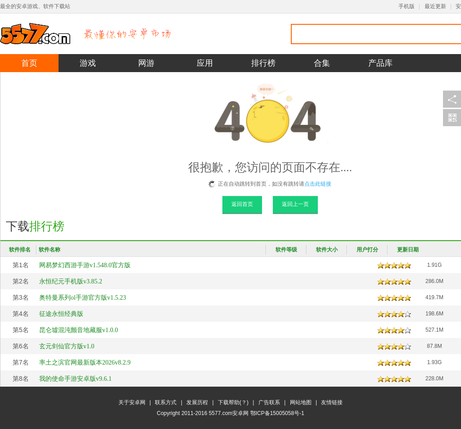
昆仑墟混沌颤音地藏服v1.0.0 (78, 330)
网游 (146, 63)
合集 (322, 63)
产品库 (380, 63)
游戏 (88, 63)
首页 (29, 63)
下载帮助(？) (233, 402)
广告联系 (269, 402)
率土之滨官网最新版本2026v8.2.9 (85, 362)
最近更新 (435, 6)
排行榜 (263, 63)
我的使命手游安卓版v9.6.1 (75, 378)
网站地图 (301, 402)
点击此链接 (317, 184)
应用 (205, 63)
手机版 (406, 6)
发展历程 (197, 402)
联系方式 (165, 402)
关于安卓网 (131, 402)
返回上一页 (295, 204)
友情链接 (332, 402)
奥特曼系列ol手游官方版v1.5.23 (82, 297)
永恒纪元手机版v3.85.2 (70, 281)
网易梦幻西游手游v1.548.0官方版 (85, 265)
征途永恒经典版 (61, 313)
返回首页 (242, 204)
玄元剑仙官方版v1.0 (67, 346)
